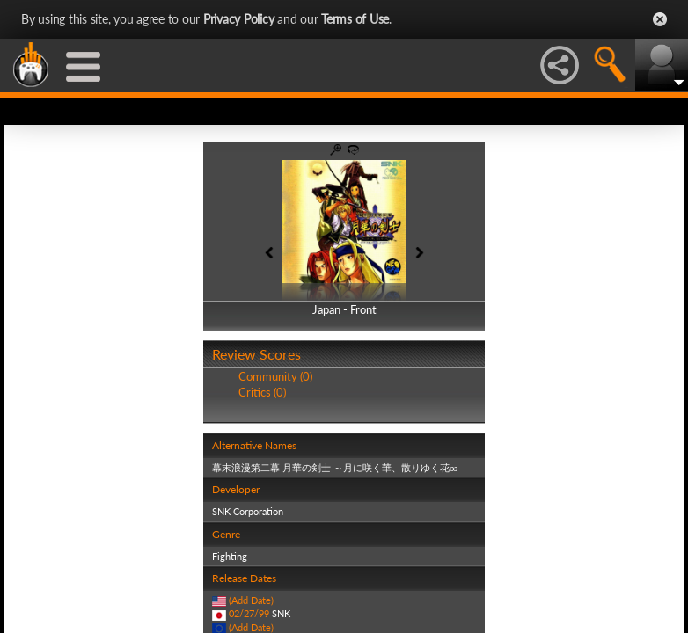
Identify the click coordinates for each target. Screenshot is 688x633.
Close (660, 19)
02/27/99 (249, 613)
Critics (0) (262, 392)
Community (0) (275, 376)
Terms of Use (355, 18)
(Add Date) (251, 600)
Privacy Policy (238, 18)
